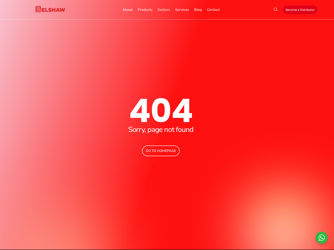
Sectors (164, 9)
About (127, 9)
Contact (213, 9)
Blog (198, 9)
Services (182, 9)
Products (145, 9)
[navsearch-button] (275, 10)
